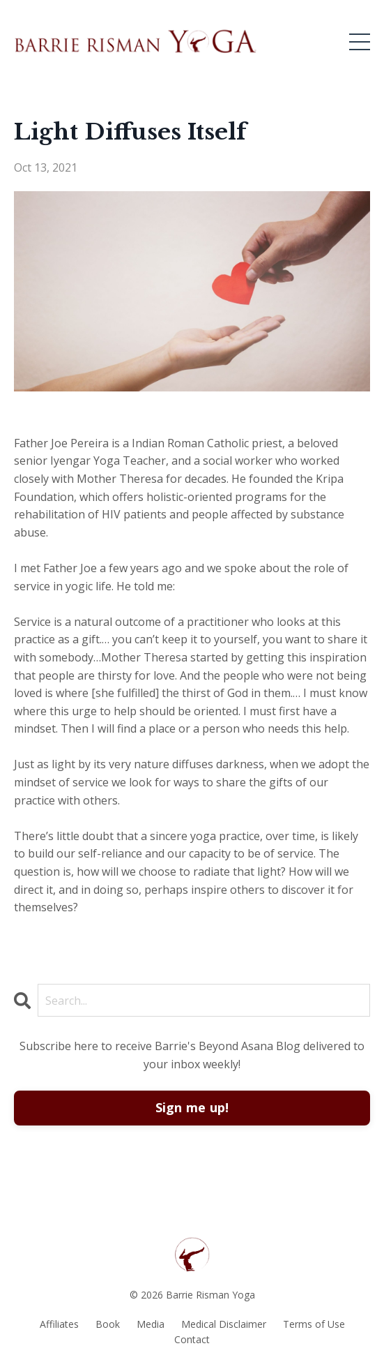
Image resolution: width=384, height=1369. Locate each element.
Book (107, 1324)
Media (150, 1324)
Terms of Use (314, 1324)
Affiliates (59, 1324)
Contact (192, 1339)
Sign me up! (192, 1107)
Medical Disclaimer (223, 1324)
